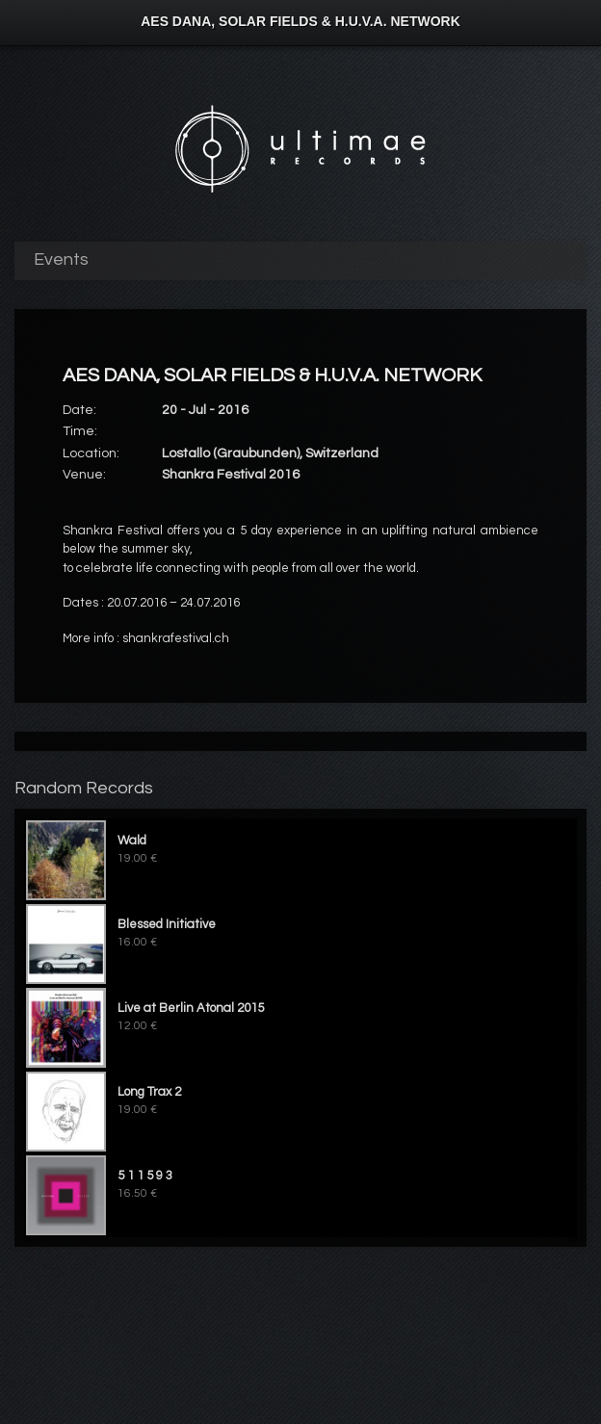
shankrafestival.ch (175, 638)
